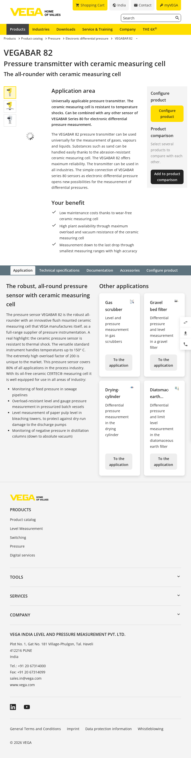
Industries (40, 29)
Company (128, 29)
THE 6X (150, 29)
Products (17, 29)
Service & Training (97, 29)
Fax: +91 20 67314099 (27, 671)
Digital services (22, 554)
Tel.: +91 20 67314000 (28, 665)
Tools (16, 576)
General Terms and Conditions (35, 728)
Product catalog (23, 519)
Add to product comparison (167, 176)
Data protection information (108, 728)
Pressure (17, 545)
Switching (18, 536)
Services (19, 595)
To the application (118, 361)
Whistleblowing (150, 728)
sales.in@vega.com (26, 677)
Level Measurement (26, 528)
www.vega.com (22, 684)
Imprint (73, 728)
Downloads (65, 29)
